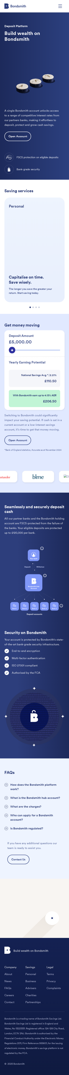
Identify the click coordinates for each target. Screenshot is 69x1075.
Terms (50, 974)
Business (30, 981)
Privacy (51, 981)
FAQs (7, 988)
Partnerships (33, 1002)
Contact (9, 1002)
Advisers (30, 988)
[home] (15, 6)
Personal (30, 974)
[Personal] (34, 267)
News (8, 981)
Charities (30, 995)
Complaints (54, 988)
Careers (9, 995)
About (8, 974)
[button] (60, 6)
